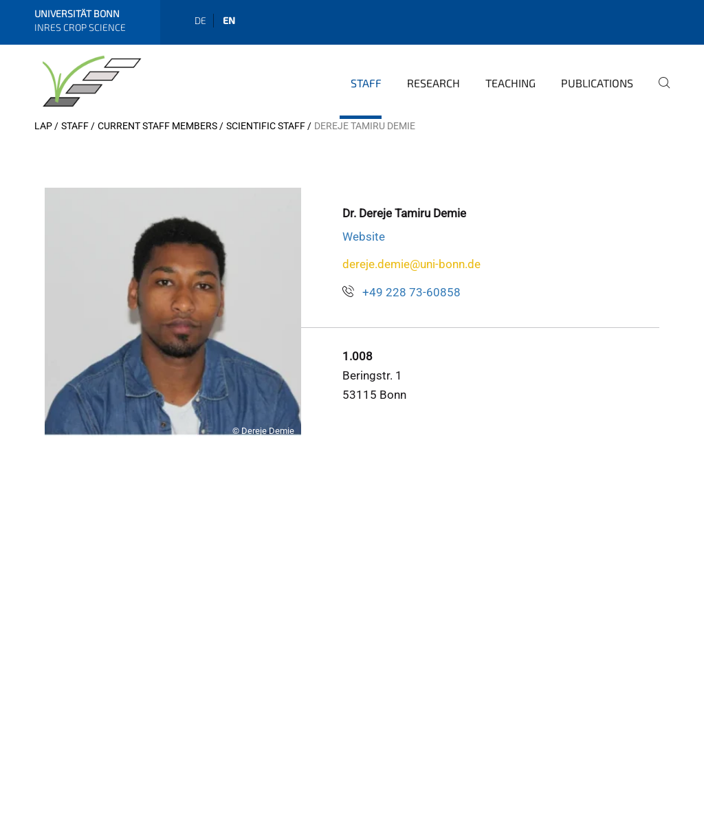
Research (433, 82)
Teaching (510, 82)
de (200, 20)
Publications (597, 82)
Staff (366, 82)
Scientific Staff (265, 125)
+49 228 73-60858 (411, 292)
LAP (43, 125)
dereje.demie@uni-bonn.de (411, 264)
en (229, 20)
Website (363, 236)
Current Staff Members (157, 125)
